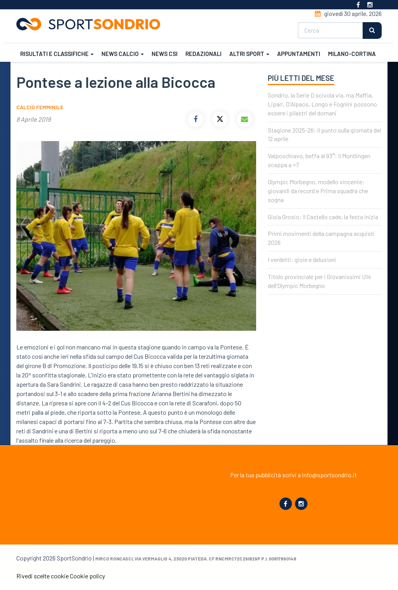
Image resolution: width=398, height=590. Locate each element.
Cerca (372, 30)
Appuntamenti (298, 53)
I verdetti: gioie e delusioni (302, 259)
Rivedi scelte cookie (42, 576)
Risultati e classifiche (57, 53)
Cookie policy (87, 576)
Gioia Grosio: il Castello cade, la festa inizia (323, 216)
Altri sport (249, 53)
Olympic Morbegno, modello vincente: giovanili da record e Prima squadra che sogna (318, 190)
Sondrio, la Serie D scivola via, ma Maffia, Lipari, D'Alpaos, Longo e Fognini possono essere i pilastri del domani (322, 104)
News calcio (122, 53)
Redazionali (203, 53)
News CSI (165, 53)
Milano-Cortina (352, 53)
